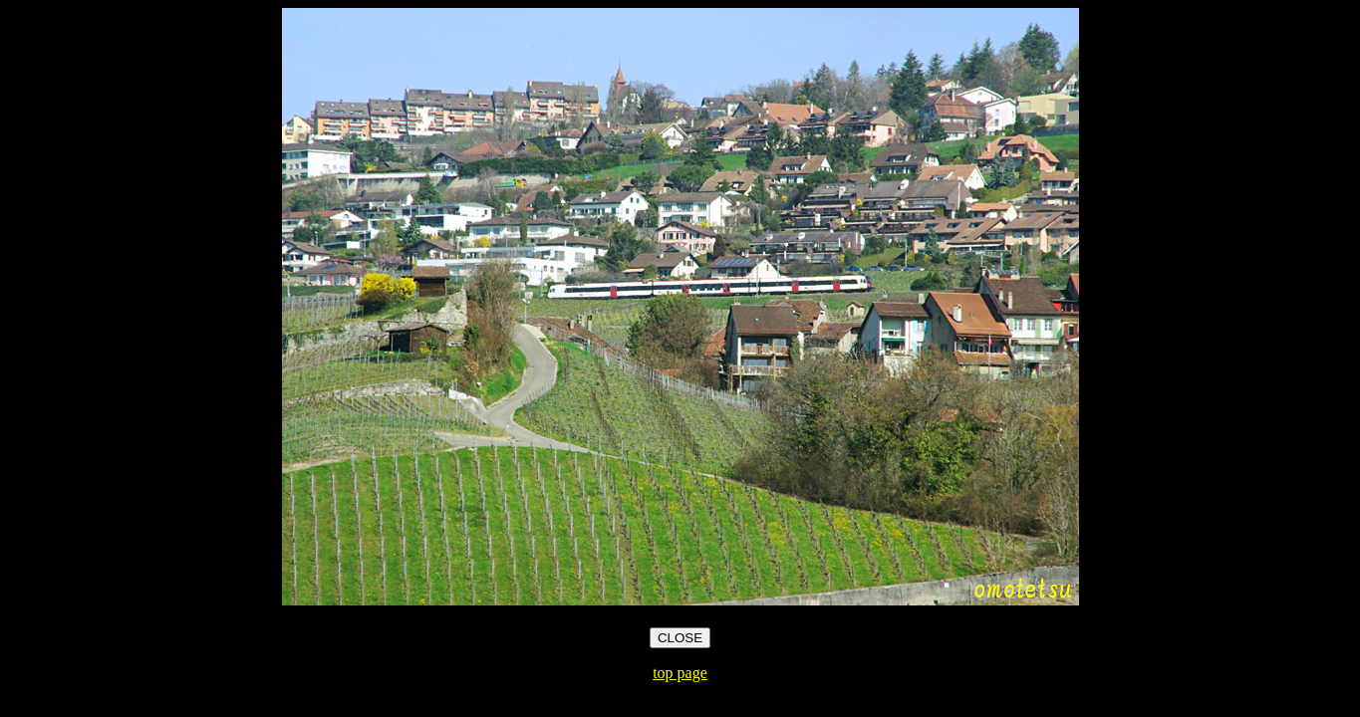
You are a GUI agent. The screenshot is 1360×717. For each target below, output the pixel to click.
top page (680, 672)
